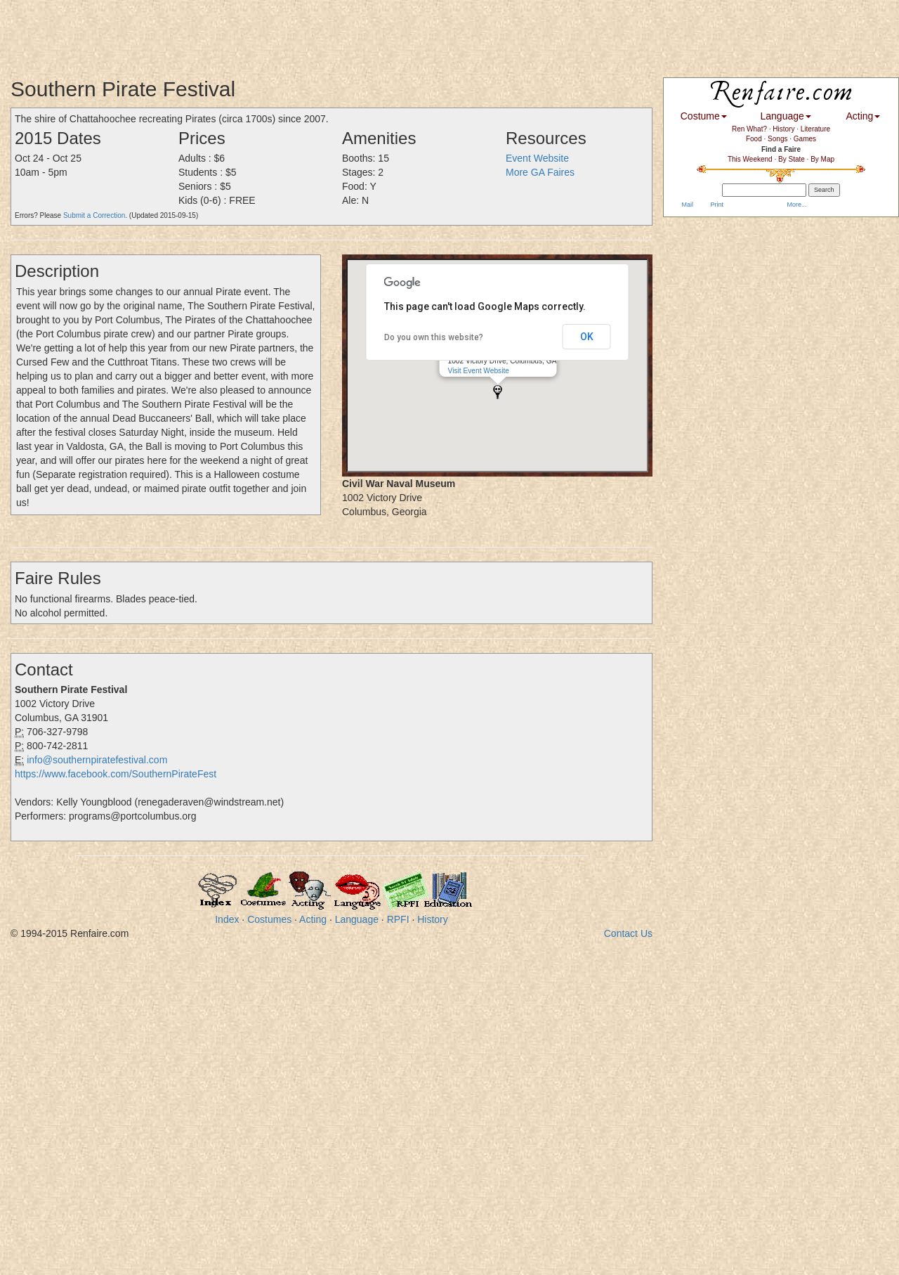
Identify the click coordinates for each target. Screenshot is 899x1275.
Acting (313, 919)
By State (791, 159)
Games (805, 139)
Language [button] (786, 116)
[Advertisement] (255, 31)
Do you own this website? (433, 337)
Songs (777, 139)
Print (716, 204)
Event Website (537, 158)
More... (796, 204)
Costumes (269, 919)
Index (227, 919)
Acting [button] (863, 116)
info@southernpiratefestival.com (97, 759)
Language (357, 919)
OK (586, 336)
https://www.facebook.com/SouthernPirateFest (115, 773)
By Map (822, 159)
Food (754, 139)
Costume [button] (704, 116)
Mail (686, 204)
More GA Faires (540, 172)
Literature (815, 129)
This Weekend (750, 159)
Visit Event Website (478, 371)
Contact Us (628, 933)
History (432, 919)
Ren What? (749, 129)
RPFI (398, 919)
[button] (497, 391)
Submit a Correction (94, 215)
